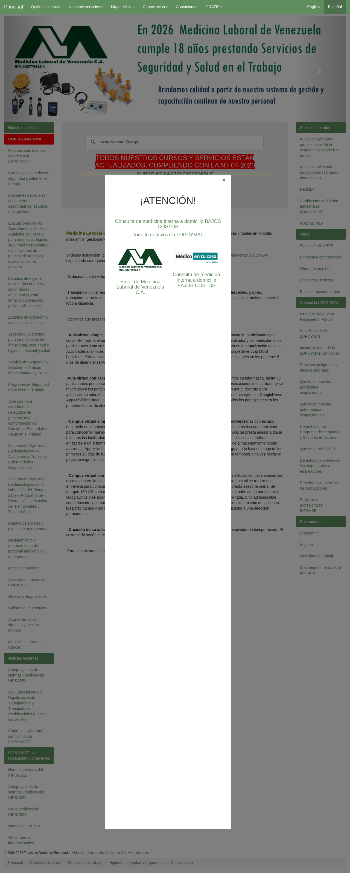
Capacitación (155, 7)
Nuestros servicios (86, 7)
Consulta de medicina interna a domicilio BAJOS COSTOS (168, 224)
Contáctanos (186, 7)
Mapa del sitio (123, 7)
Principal (13, 7)
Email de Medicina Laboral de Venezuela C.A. (140, 287)
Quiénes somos (45, 7)
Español (335, 7)
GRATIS (214, 7)
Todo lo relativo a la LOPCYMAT (168, 234)
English (313, 7)
